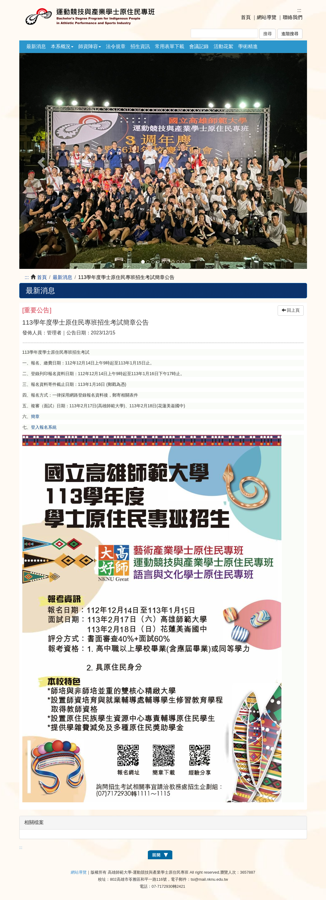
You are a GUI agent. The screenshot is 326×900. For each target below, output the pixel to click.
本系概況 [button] (62, 46)
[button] (40, 161)
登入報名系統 (44, 427)
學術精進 (248, 46)
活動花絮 (223, 46)
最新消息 (36, 46)
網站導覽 (266, 17)
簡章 (35, 416)
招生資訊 (140, 46)
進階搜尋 (289, 34)
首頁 (246, 17)
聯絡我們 (292, 17)
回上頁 (291, 310)
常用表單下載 (169, 46)
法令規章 (116, 46)
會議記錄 (199, 46)
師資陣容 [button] (89, 46)
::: (299, 10)
